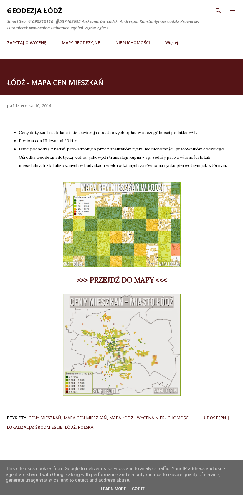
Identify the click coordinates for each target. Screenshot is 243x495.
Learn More (113, 488)
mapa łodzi (122, 417)
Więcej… (173, 42)
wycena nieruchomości (163, 417)
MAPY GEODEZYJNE (81, 42)
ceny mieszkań (45, 417)
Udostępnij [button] (216, 417)
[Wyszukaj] (218, 10)
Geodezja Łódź (34, 10)
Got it (138, 488)
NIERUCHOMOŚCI (132, 42)
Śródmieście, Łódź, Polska (64, 427)
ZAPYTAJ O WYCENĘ (27, 42)
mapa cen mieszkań (85, 417)
